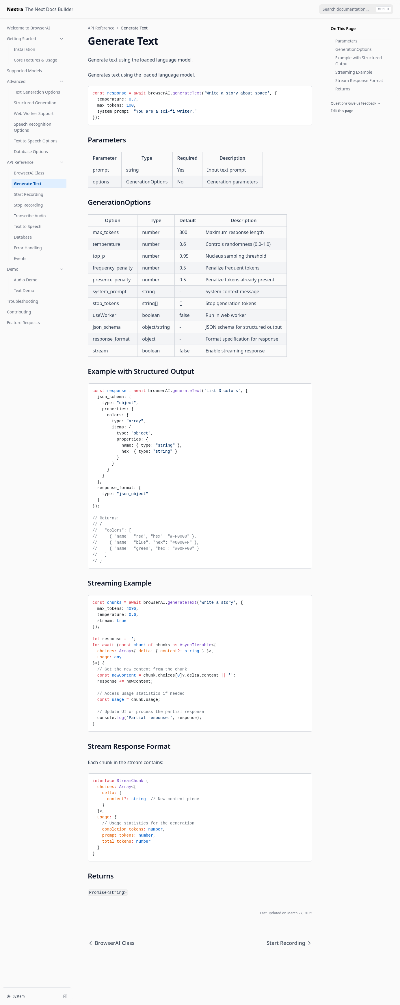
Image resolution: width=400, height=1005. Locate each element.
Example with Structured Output (358, 60)
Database (23, 237)
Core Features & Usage (35, 60)
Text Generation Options (37, 92)
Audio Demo (26, 280)
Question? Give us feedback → (356, 103)
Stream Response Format (359, 80)
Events (20, 258)
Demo (35, 269)
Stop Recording (28, 205)
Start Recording (28, 194)
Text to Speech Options (35, 141)
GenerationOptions (353, 49)
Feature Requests (23, 322)
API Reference (35, 162)
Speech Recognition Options (32, 127)
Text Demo (24, 290)
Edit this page (342, 110)
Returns (342, 89)
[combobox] (356, 9)
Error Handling (28, 247)
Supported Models (24, 70)
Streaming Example (353, 72)
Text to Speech (27, 226)
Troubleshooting (22, 301)
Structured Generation (35, 102)
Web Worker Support (34, 113)
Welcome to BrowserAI (28, 28)
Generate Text (27, 183)
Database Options (31, 151)
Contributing (19, 312)
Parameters (346, 41)
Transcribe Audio (30, 215)
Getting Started (35, 38)
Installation (24, 49)
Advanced (35, 81)
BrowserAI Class (29, 173)
